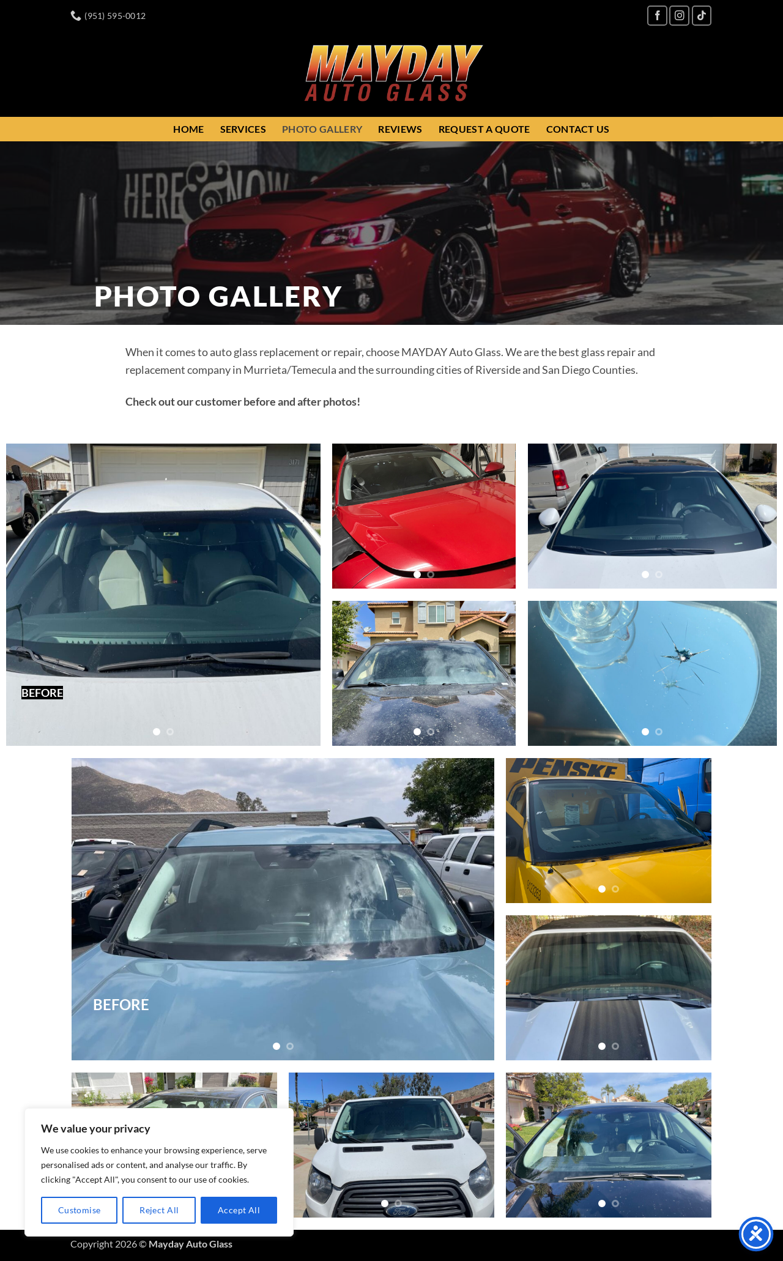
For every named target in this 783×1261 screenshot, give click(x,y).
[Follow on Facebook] (657, 16)
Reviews (400, 129)
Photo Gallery (322, 129)
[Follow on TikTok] (702, 16)
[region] (159, 1172)
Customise (79, 1210)
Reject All (159, 1210)
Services (243, 129)
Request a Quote (484, 129)
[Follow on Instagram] (679, 16)
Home (188, 129)
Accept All (239, 1210)
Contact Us (578, 129)
